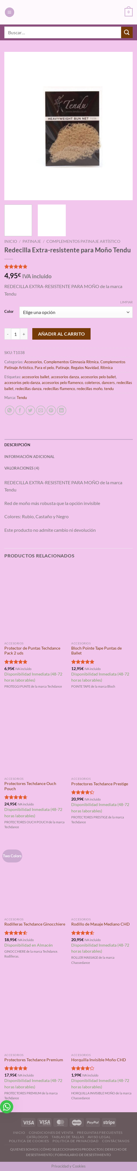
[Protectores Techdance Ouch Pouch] (35, 737)
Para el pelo (44, 367)
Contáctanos (116, 1141)
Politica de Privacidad (75, 1141)
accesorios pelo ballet (98, 376)
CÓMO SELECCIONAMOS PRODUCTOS (71, 1149)
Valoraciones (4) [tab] (21, 468)
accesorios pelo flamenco (62, 382)
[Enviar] (127, 32)
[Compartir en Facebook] (20, 410)
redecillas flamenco (59, 388)
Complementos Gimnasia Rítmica (71, 362)
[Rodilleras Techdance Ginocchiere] (35, 877)
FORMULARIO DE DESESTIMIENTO (83, 1155)
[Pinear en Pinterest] (51, 410)
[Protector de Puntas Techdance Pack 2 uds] (35, 601)
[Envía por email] (41, 410)
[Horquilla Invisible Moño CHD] (102, 1013)
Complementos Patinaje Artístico (83, 241)
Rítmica (106, 367)
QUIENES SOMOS (24, 1149)
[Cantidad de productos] (15, 334)
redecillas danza (28, 388)
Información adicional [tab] (29, 456)
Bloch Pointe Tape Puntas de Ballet (96, 651)
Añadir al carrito (61, 333)
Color (9, 312)
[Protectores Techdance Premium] (35, 1013)
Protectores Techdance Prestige (99, 784)
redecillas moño (89, 388)
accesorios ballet (35, 376)
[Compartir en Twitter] (30, 410)
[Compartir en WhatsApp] (9, 410)
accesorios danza (65, 376)
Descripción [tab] (17, 444)
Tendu (22, 397)
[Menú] (9, 12)
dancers (108, 382)
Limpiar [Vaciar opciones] (126, 302)
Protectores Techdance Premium (33, 1060)
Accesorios (33, 362)
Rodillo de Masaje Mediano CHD (100, 924)
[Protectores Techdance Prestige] (102, 737)
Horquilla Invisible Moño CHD (98, 1060)
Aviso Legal (99, 1137)
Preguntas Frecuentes (100, 1132)
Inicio (10, 241)
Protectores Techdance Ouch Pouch (30, 786)
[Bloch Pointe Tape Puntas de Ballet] (102, 601)
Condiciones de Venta (51, 1132)
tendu (109, 388)
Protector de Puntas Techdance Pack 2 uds (32, 651)
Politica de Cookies (29, 1141)
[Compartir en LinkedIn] (61, 410)
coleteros (92, 382)
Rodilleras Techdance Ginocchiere (34, 924)
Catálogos (37, 1137)
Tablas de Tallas (68, 1137)
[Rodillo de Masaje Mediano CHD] (102, 877)
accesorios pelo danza (22, 382)
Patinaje (31, 241)
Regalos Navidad (85, 367)
